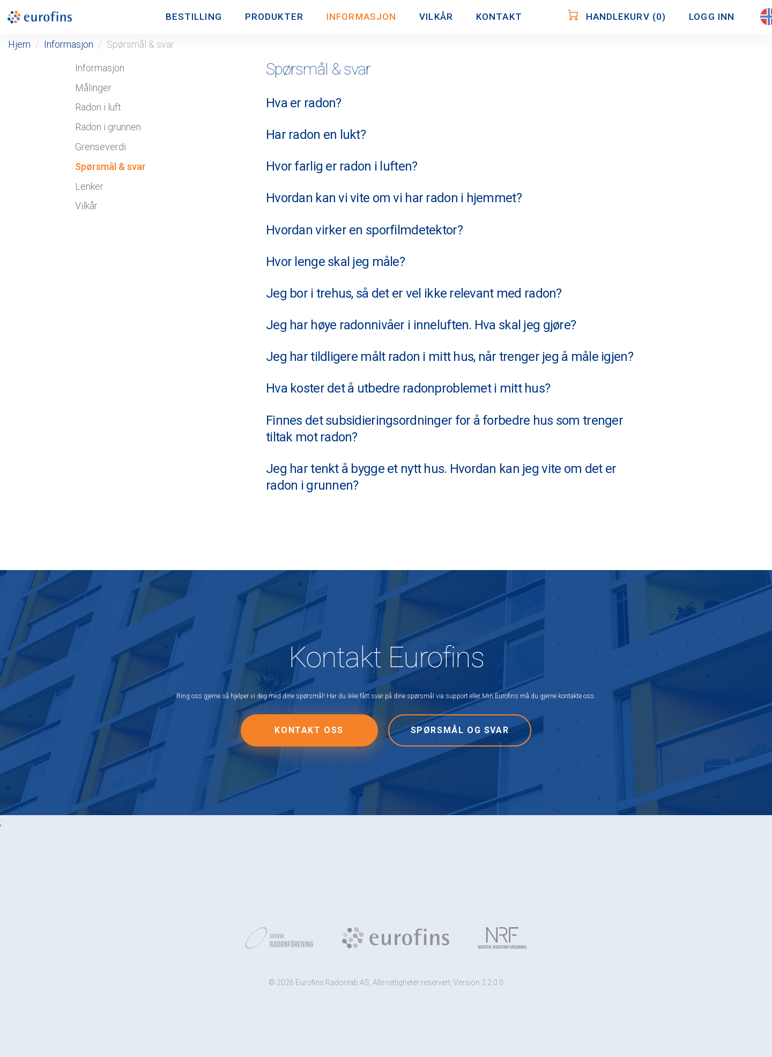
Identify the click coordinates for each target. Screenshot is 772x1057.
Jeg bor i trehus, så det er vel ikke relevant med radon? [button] (414, 293)
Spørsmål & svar (110, 166)
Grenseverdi (100, 146)
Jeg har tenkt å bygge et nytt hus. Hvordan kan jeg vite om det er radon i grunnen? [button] (441, 477)
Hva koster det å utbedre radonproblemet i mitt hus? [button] (408, 388)
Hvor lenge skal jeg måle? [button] (335, 261)
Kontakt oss (309, 730)
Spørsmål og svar (460, 730)
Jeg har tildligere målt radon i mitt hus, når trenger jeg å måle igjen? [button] (449, 356)
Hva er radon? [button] (304, 102)
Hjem (19, 44)
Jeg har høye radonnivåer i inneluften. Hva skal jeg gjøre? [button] (421, 324)
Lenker (89, 186)
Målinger (93, 87)
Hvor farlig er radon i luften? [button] (341, 166)
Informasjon (68, 44)
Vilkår (86, 205)
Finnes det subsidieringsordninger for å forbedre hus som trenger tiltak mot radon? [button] (444, 429)
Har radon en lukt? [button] (316, 134)
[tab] (450, 103)
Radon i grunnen (108, 126)
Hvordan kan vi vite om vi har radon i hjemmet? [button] (394, 197)
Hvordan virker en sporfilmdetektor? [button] (364, 230)
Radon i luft (98, 107)
